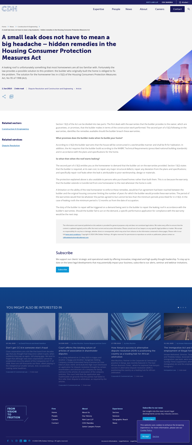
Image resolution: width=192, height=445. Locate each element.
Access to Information (109, 441)
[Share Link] (4, 98)
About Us (86, 412)
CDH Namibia (167, 2)
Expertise (98, 9)
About (143, 9)
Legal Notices (124, 441)
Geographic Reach (120, 419)
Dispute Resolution (11, 145)
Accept (145, 436)
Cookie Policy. (146, 430)
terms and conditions (73, 234)
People (116, 9)
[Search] (189, 9)
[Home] (9, 9)
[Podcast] (29, 441)
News (129, 9)
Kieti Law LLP (152, 2)
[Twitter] (12, 441)
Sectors (116, 412)
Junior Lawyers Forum (91, 427)
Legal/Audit (134, 441)
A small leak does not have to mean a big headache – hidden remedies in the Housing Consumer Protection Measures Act (46, 31)
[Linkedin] (21, 441)
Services (116, 416)
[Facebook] (8, 441)
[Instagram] (16, 441)
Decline (156, 436)
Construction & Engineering (27, 28)
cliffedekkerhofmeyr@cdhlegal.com (75, 237)
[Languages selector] (184, 2)
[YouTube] (25, 441)
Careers (159, 9)
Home (4, 28)
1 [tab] (178, 316)
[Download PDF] (11, 98)
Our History (87, 416)
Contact (55, 423)
